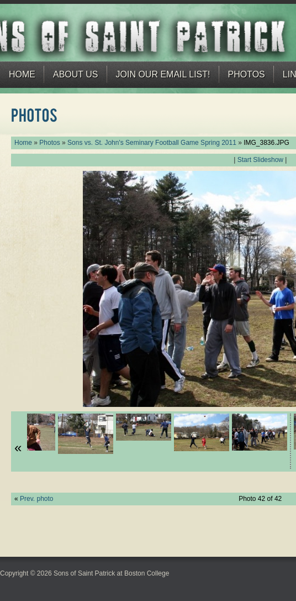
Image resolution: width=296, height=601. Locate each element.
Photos (246, 74)
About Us (75, 74)
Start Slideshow (260, 160)
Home (22, 74)
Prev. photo (36, 499)
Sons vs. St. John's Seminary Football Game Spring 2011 (151, 143)
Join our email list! (163, 74)
